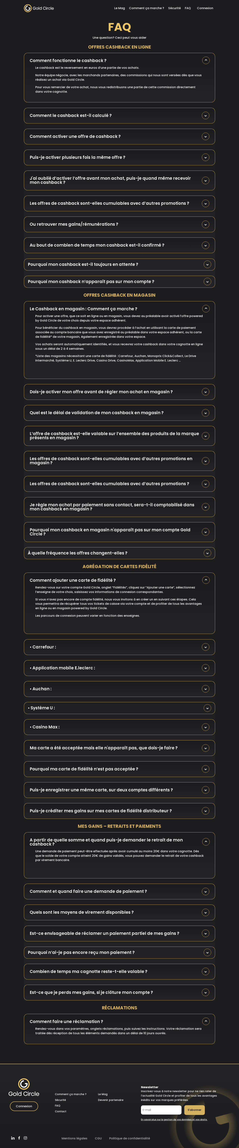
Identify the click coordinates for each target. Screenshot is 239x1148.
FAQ (188, 8)
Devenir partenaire (110, 1100)
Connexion (205, 8)
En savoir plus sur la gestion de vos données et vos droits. (174, 1119)
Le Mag (119, 8)
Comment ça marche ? (146, 8)
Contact (60, 1111)
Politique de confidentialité (129, 1138)
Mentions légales (74, 1138)
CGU (98, 1138)
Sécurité (174, 8)
